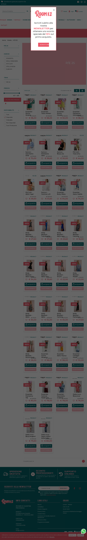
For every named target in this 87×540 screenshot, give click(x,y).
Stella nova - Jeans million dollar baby (46, 434)
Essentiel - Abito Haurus (61, 353)
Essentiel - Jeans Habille (77, 191)
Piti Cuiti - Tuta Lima (76, 151)
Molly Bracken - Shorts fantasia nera (61, 273)
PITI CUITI (9, 62)
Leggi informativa (51, 493)
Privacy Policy (41, 509)
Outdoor (71, 18)
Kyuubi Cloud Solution (51, 530)
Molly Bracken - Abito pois (29, 232)
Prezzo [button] (7, 86)
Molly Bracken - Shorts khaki (30, 353)
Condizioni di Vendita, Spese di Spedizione (46, 514)
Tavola (53, 18)
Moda (9, 18)
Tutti (7, 112)
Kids (79, 18)
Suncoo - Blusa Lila (60, 151)
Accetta (72, 535)
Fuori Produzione (11, 123)
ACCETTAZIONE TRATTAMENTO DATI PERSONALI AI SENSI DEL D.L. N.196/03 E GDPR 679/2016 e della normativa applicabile (54, 491)
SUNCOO (9, 67)
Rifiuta (80, 535)
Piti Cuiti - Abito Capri (30, 191)
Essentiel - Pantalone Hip (29, 394)
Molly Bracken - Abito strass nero (30, 273)
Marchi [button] (6, 52)
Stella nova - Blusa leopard (30, 433)
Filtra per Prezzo (12, 97)
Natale (17, 18)
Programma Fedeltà (43, 520)
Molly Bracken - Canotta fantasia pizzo (76, 234)
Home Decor (28, 18)
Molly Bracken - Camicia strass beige (61, 314)
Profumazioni (41, 18)
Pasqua (3, 18)
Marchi (39, 502)
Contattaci (41, 505)
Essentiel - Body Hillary (61, 191)
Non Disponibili (10, 121)
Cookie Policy (41, 512)
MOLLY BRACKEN (12, 59)
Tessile (61, 18)
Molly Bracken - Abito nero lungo (45, 273)
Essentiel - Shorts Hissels (60, 111)
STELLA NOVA (10, 64)
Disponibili (9, 115)
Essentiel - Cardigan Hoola (76, 353)
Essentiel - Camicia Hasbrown (45, 394)
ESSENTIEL (9, 56)
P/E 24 (8, 80)
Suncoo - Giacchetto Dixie (29, 151)
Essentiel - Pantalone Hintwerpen (77, 111)
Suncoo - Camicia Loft (45, 191)
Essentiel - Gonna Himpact (45, 353)
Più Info (51, 537)
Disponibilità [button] (9, 108)
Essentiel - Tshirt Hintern (46, 110)
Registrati (63, 486)
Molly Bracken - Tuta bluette (45, 232)
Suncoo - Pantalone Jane (45, 151)
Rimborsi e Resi (42, 518)
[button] (80, 11)
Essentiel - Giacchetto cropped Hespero (61, 394)
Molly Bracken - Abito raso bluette (60, 233)
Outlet (4, 23)
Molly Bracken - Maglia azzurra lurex (77, 273)
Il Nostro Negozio (42, 507)
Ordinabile (9, 118)
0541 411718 (22, 523)
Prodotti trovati (66, 88)
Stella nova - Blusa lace (77, 393)
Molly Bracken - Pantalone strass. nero (77, 314)
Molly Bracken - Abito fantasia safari (44, 315)
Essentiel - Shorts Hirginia (29, 111)
